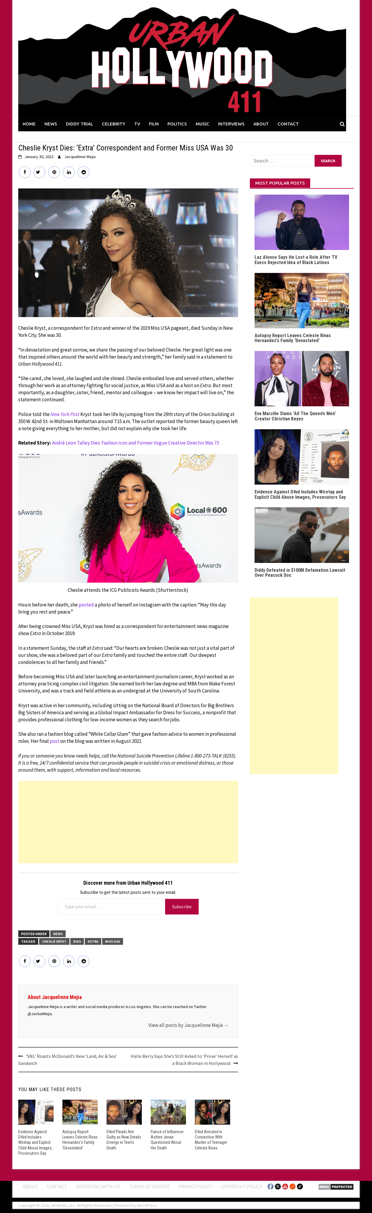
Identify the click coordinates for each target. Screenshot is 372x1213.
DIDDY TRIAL (79, 123)
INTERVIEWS (231, 123)
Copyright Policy (241, 1186)
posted (86, 604)
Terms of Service (149, 1186)
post (54, 741)
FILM (154, 123)
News (58, 934)
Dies (77, 941)
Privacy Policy (195, 1186)
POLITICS (177, 123)
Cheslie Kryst (54, 941)
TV (137, 123)
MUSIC (202, 123)
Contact (57, 1186)
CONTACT (288, 123)
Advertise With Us (98, 1186)
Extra (93, 941)
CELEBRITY (113, 123)
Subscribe (182, 906)
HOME (29, 123)
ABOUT (261, 123)
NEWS (50, 123)
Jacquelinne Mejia (80, 156)
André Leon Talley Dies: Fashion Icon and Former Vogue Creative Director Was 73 (135, 443)
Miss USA (112, 941)
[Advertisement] (128, 822)
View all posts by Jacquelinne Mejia (188, 1025)
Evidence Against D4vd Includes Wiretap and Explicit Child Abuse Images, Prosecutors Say (35, 1142)
